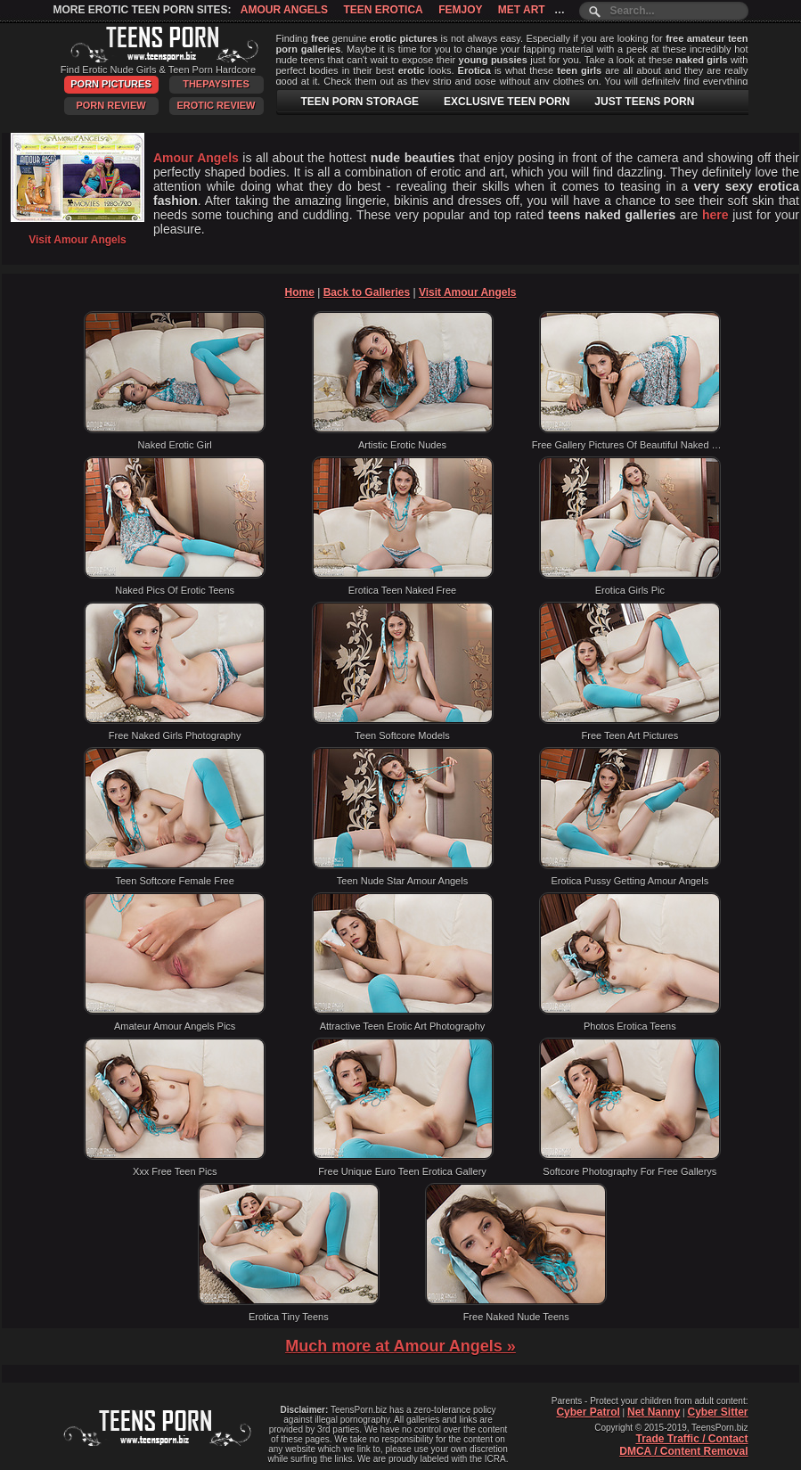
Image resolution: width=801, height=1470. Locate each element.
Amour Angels (284, 10)
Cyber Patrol (587, 1412)
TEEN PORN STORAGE (360, 101)
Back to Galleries (366, 292)
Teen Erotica (382, 10)
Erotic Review (215, 105)
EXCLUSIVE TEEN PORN (506, 101)
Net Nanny (653, 1412)
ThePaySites (216, 83)
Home (300, 292)
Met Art (521, 10)
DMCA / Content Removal (683, 1451)
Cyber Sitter (717, 1412)
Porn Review (110, 105)
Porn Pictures (110, 83)
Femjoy (460, 10)
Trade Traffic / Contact (691, 1439)
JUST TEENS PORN (644, 101)
